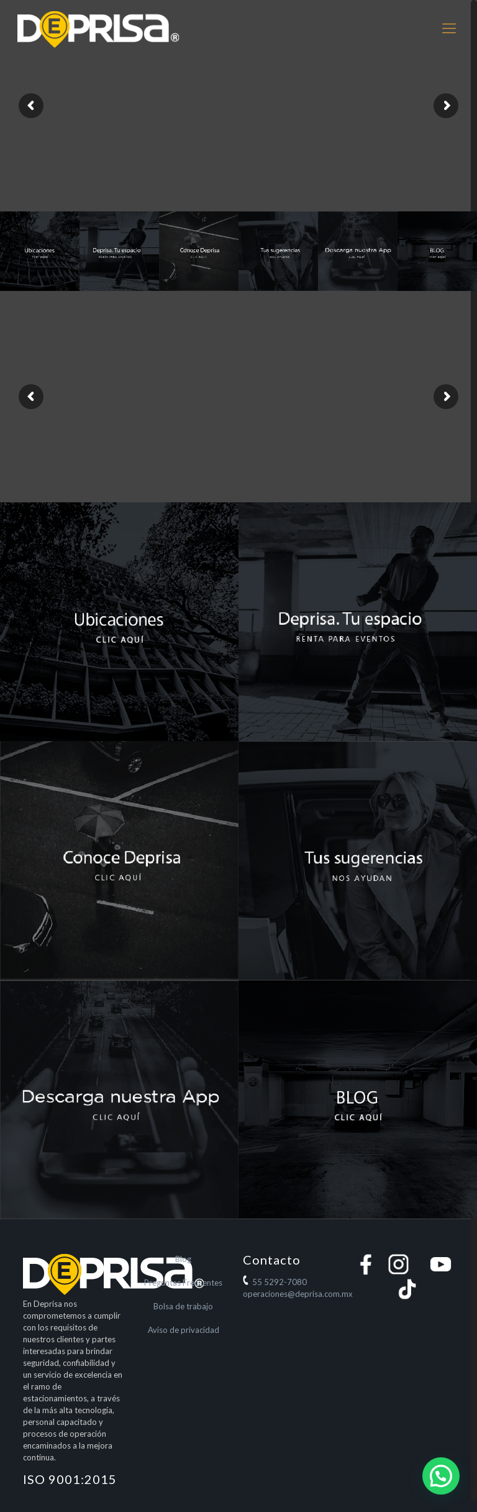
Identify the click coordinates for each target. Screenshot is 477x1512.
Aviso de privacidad (183, 1330)
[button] (441, 1476)
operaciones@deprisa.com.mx (298, 1294)
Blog (183, 1259)
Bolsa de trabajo (183, 1306)
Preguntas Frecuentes (183, 1283)
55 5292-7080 (279, 1282)
